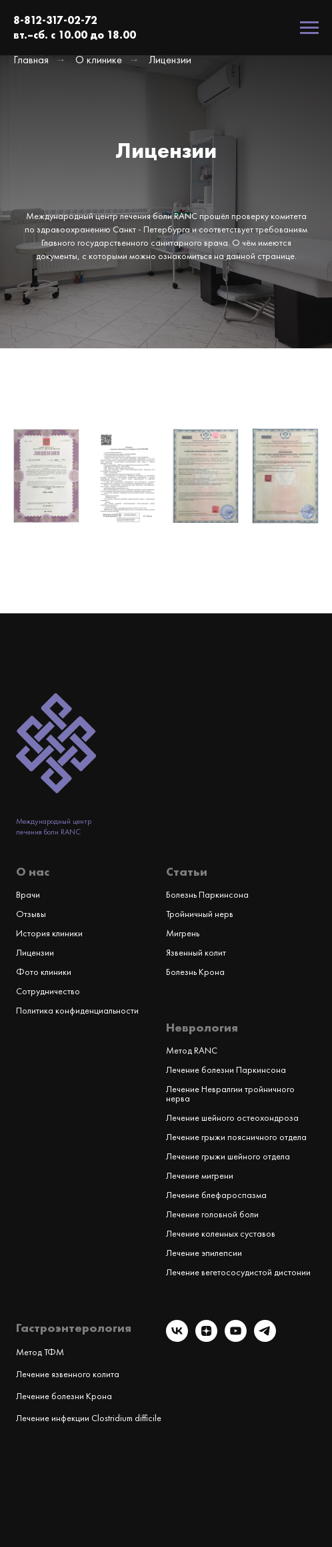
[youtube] (236, 1338)
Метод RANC (191, 1050)
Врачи (28, 894)
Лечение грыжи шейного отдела (228, 1156)
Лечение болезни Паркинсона (226, 1069)
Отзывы (31, 913)
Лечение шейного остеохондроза (232, 1117)
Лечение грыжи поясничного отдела (236, 1136)
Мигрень (182, 933)
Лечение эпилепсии (204, 1252)
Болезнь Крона (195, 971)
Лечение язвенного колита (67, 1374)
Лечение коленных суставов (220, 1233)
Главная (31, 59)
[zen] (206, 1338)
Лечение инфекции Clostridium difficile (88, 1418)
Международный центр (53, 821)
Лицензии (35, 952)
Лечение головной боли (212, 1214)
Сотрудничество (48, 991)
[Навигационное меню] (309, 28)
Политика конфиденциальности (77, 1010)
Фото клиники (43, 971)
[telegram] (265, 1338)
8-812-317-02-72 (55, 20)
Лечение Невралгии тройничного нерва (230, 1093)
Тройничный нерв (199, 913)
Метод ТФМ (40, 1352)
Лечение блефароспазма (216, 1194)
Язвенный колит (196, 952)
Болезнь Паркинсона (207, 894)
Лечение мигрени (199, 1175)
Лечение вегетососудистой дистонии (238, 1272)
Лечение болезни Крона (64, 1396)
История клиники (49, 933)
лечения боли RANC (48, 831)
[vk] (177, 1338)
